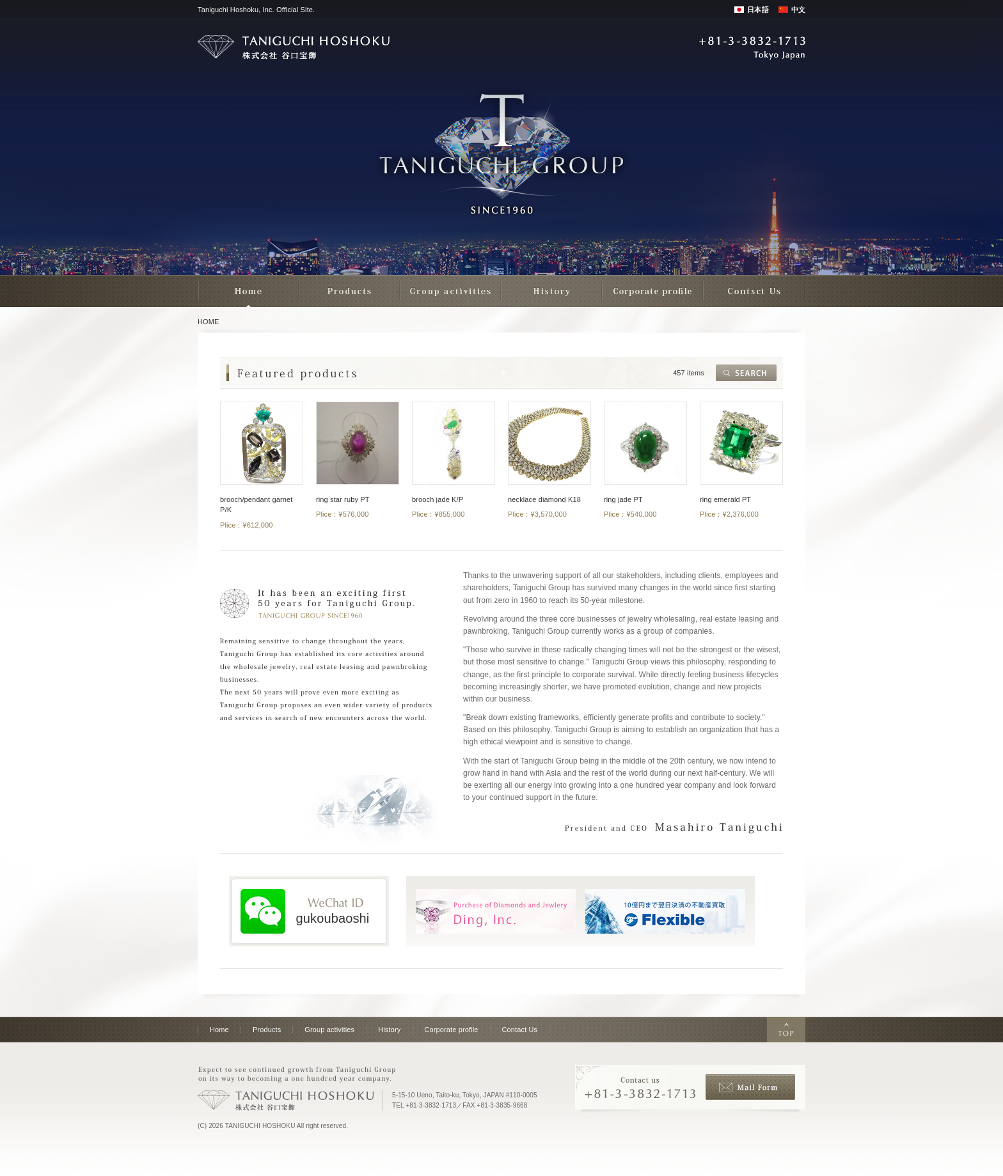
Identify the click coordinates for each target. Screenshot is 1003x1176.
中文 (798, 9)
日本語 (757, 9)
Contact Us (520, 1029)
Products (267, 1029)
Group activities (329, 1029)
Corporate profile (451, 1029)
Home (219, 1029)
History (389, 1029)
